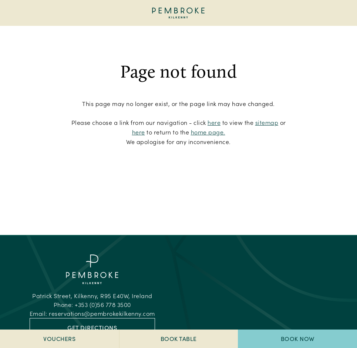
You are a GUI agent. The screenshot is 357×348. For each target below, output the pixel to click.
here (214, 122)
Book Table (179, 338)
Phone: (92, 304)
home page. (208, 132)
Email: (92, 313)
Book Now (297, 338)
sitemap (267, 122)
